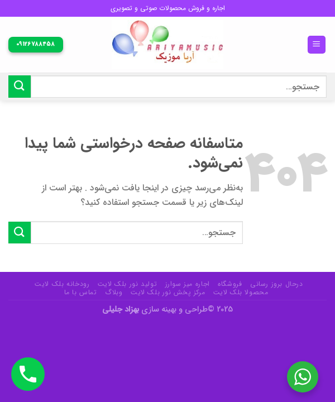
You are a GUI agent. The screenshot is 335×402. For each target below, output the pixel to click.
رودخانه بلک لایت (62, 284)
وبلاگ (113, 292)
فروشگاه (230, 284)
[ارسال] (19, 86)
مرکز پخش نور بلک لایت (168, 292)
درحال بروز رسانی (276, 284)
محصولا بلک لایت (241, 292)
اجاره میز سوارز (187, 284)
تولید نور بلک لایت (127, 284)
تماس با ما (80, 292)
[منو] (317, 45)
